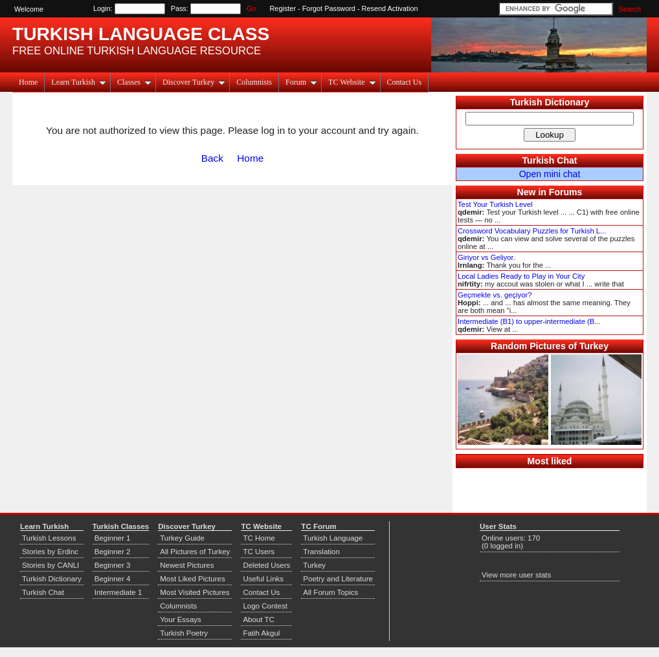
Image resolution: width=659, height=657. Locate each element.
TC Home (258, 538)
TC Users (258, 551)
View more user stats (516, 575)
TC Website (351, 82)
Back (212, 158)
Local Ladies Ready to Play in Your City (521, 276)
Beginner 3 (113, 565)
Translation (321, 551)
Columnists (254, 82)
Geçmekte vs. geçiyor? (494, 295)
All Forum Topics (330, 592)
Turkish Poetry (184, 633)
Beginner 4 (113, 579)
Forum (301, 82)
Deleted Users (266, 565)
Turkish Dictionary (550, 102)
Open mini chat (550, 174)
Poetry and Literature (338, 579)
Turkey (314, 565)
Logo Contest (265, 606)
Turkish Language (333, 538)
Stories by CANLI (50, 565)
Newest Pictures (187, 565)
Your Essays (180, 619)
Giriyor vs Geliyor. (486, 257)
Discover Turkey (193, 82)
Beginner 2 (113, 551)
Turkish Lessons (49, 538)
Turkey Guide (182, 538)
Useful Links (263, 579)
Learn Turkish (78, 82)
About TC (258, 619)
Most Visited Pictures (194, 592)
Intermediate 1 (118, 592)
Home (28, 82)
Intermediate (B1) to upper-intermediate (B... (529, 321)
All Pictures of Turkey (195, 551)
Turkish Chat (549, 160)
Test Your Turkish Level (495, 204)
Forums (566, 192)
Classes (134, 82)
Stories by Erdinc (50, 551)
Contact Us (404, 82)
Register (283, 8)
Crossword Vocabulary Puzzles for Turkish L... (532, 231)
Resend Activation (390, 8)
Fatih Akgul (261, 633)
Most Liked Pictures (192, 579)
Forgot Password (328, 8)
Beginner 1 (113, 538)
